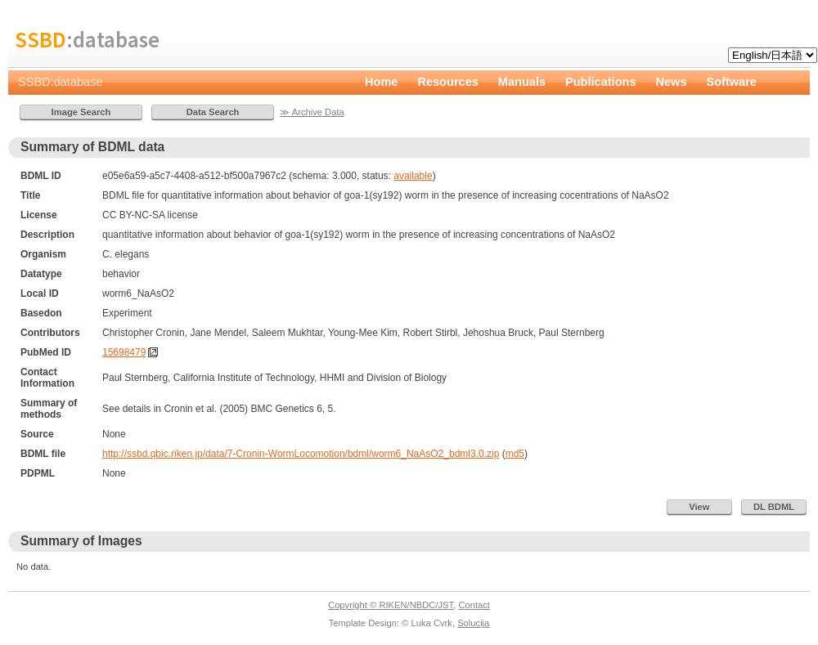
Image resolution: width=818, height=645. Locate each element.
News (671, 81)
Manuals (522, 81)
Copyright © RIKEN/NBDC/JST (390, 605)
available (412, 175)
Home (381, 81)
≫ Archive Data (312, 112)
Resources (447, 81)
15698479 (124, 352)
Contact (474, 605)
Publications (600, 81)
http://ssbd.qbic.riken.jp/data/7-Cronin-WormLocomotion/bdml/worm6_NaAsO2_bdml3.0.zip (300, 453)
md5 (515, 453)
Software (732, 81)
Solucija (473, 623)
